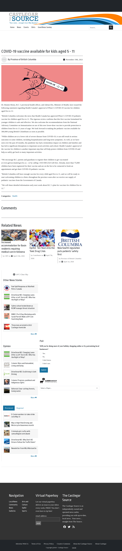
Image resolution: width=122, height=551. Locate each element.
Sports (24, 511)
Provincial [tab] (9, 408)
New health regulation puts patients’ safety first (68, 251)
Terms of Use (36, 544)
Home (12, 27)
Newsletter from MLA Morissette (23, 448)
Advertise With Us (22, 544)
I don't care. (46, 363)
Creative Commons (63, 544)
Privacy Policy (49, 544)
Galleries (12, 511)
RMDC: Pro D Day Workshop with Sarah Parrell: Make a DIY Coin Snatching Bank (23, 316)
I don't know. (47, 360)
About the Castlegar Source (82, 544)
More (34, 334)
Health (14, 196)
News (19, 27)
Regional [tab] (20, 408)
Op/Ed (24, 508)
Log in (74, 547)
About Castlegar (100, 544)
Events (26, 27)
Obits (33, 27)
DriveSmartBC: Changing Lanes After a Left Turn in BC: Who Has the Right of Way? (23, 297)
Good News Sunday (45, 27)
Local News (13, 502)
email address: (41, 516)
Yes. (44, 353)
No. (44, 357)
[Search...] (99, 27)
